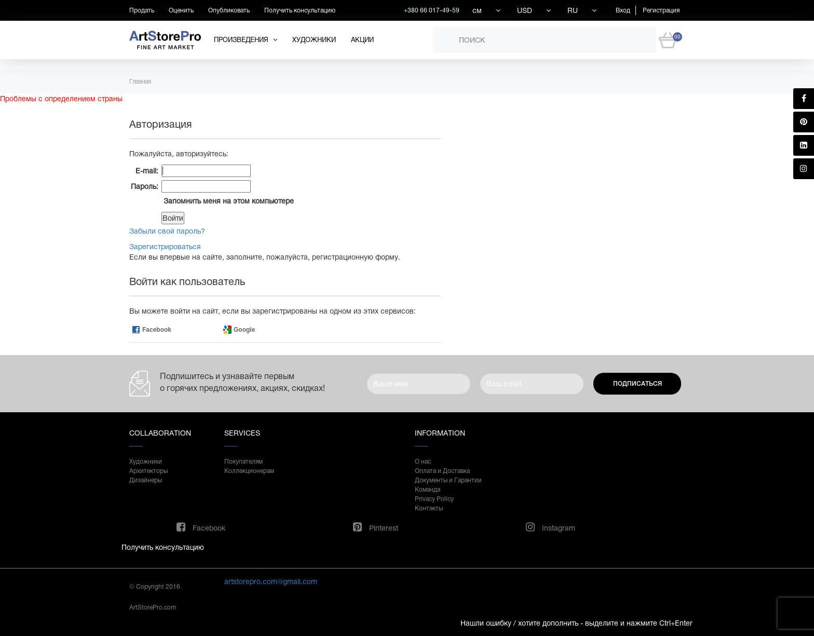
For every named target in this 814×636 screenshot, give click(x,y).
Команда (427, 489)
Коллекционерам (249, 471)
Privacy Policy (434, 499)
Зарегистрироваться (165, 246)
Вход (623, 10)
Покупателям (243, 461)
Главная (140, 81)
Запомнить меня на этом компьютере (227, 201)
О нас (423, 461)
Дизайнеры (145, 480)
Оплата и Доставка (442, 471)
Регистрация (661, 10)
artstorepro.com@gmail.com (270, 581)
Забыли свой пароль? (167, 231)
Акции (362, 40)
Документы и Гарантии (448, 480)
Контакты (429, 508)
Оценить (181, 10)
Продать (141, 10)
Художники (314, 40)
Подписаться (637, 383)
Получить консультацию (299, 10)
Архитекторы (148, 471)
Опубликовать (229, 10)
